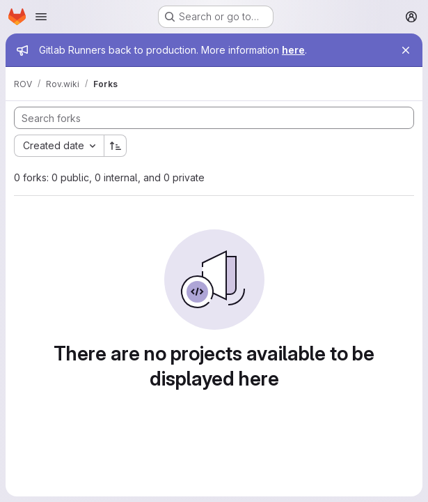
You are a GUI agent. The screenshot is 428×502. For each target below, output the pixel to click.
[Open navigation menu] (41, 17)
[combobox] (59, 146)
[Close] (405, 50)
